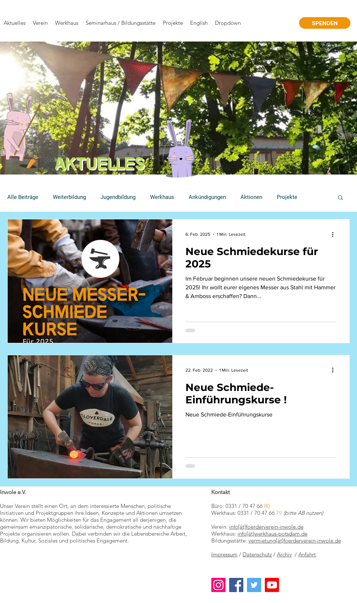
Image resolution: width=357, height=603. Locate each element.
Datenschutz (257, 554)
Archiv (284, 554)
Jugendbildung (118, 197)
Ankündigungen (207, 197)
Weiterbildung (69, 197)
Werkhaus (162, 197)
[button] (340, 198)
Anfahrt (307, 554)
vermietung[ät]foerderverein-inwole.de (294, 540)
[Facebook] (236, 585)
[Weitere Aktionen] (335, 234)
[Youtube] (272, 585)
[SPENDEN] (324, 23)
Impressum (224, 554)
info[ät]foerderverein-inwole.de (266, 526)
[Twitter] (254, 585)
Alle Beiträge (22, 197)
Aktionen (251, 197)
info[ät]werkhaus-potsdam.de (272, 533)
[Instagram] (218, 585)
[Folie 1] (161, 163)
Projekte (287, 197)
